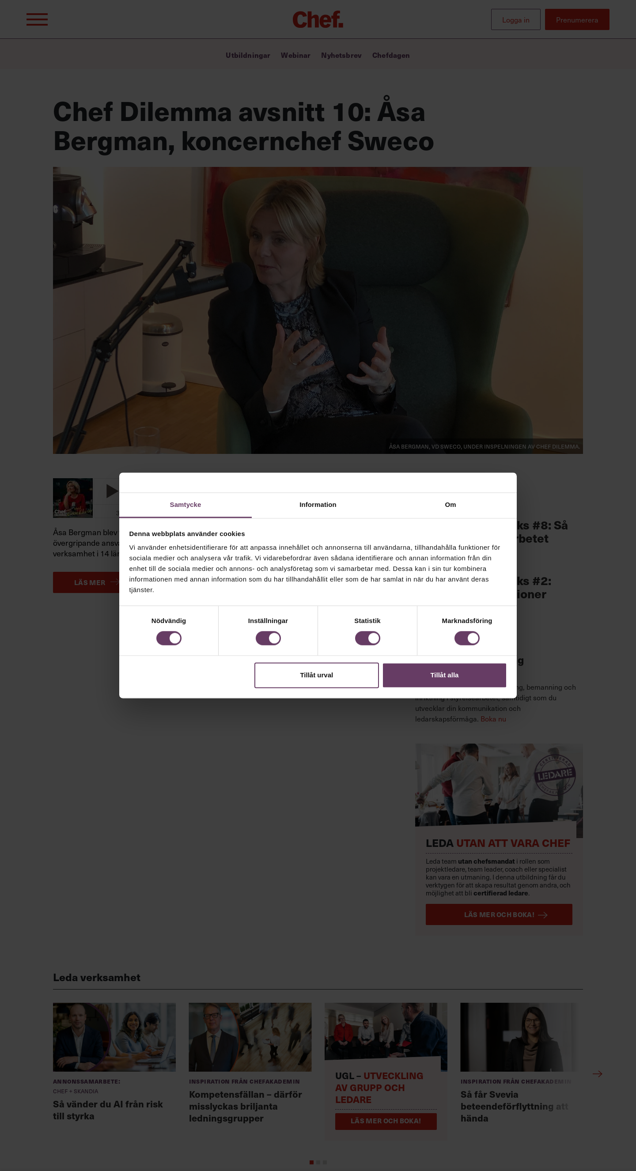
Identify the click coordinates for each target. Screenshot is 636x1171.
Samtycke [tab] (185, 504)
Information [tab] (318, 504)
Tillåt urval (316, 675)
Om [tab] (450, 504)
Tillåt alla (444, 675)
